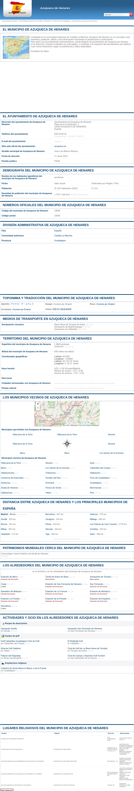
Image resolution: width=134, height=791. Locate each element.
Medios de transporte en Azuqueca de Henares (45, 319)
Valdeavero (95, 473)
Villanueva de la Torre (22, 434)
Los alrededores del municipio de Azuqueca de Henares (53, 565)
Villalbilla (75, 643)
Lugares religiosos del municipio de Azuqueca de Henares (55, 728)
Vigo (47, 534)
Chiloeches (50, 473)
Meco (22, 453)
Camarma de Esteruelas (12, 478)
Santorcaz (5, 483)
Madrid (4, 514)
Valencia (94, 514)
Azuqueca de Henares (55, 8)
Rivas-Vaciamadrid (12, 658)
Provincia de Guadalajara (61, 21)
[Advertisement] (67, 87)
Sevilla (4, 519)
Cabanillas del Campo (100, 468)
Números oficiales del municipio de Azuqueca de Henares (54, 205)
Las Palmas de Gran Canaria (103, 524)
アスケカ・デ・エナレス (22, 304)
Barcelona (50, 514)
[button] (38, 404)
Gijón (92, 534)
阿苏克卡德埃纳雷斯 (62, 309)
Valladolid (5, 534)
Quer (92, 463)
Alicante (49, 529)
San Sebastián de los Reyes (84, 658)
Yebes (48, 493)
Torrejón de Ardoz (79, 651)
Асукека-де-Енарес (21, 309)
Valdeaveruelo (7, 473)
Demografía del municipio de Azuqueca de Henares (48, 170)
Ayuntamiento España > (10, 21)
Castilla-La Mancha (63, 236)
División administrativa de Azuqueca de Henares (46, 225)
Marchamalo (95, 488)
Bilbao (4, 529)
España (57, 231)
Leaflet (66, 425)
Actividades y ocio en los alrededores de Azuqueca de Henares (60, 617)
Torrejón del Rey (53, 478)
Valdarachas (6, 493)
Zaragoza (49, 519)
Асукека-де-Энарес (105, 304)
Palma (48, 524)
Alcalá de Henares (9, 488)
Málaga (93, 519)
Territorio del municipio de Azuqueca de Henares (47, 338)
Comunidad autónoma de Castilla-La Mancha (35, 21)
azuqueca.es (60, 146)
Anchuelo (49, 483)
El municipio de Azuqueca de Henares (36, 29)
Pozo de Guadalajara (100, 478)
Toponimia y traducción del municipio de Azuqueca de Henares (59, 298)
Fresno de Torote (53, 488)
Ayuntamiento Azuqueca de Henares (84, 21)
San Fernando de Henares (83, 631)
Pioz (92, 493)
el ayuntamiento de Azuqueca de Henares (40, 116)
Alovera (111, 434)
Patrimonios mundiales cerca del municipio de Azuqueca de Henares (64, 548)
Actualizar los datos (40, 51)
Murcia (4, 524)
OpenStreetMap (84, 425)
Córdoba (94, 529)
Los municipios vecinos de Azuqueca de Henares (46, 397)
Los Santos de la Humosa (111, 453)
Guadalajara (60, 240)
